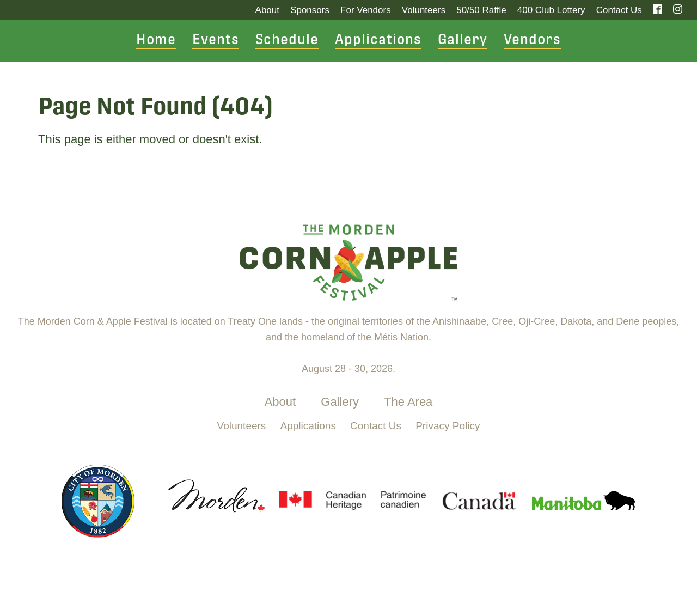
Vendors (532, 40)
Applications (378, 40)
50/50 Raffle (481, 10)
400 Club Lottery (551, 10)
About (267, 10)
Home (156, 40)
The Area (408, 402)
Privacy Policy (447, 425)
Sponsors (309, 10)
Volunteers (423, 10)
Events (215, 40)
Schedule (287, 40)
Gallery (462, 40)
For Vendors (365, 10)
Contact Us (619, 10)
